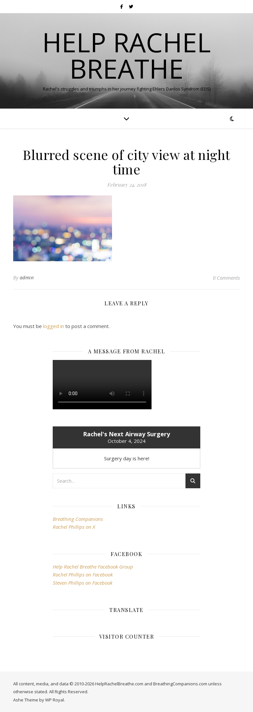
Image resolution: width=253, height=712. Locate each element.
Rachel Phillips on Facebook (83, 574)
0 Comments (226, 277)
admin (27, 277)
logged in (53, 326)
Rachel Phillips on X (74, 526)
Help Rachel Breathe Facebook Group (93, 566)
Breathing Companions (78, 519)
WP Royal (54, 700)
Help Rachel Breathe (126, 55)
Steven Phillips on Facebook (82, 582)
